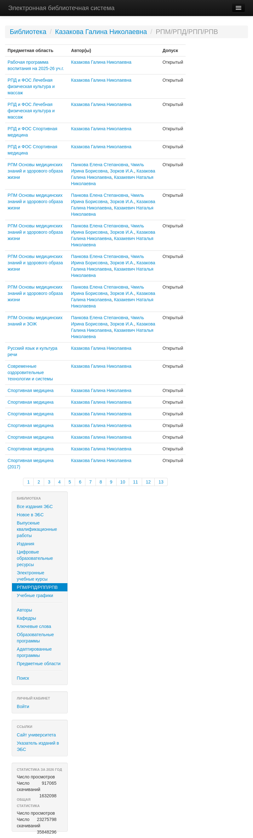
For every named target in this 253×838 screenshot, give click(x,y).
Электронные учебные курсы (32, 576)
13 (161, 481)
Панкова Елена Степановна (99, 164)
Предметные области (38, 663)
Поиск (23, 678)
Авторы (24, 609)
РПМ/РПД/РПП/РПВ (37, 587)
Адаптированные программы (34, 652)
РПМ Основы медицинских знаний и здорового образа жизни (35, 171)
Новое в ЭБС (30, 514)
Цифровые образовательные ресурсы (35, 558)
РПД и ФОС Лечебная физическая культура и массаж (31, 86)
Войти (23, 706)
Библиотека (28, 32)
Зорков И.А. (122, 170)
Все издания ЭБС (35, 506)
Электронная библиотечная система (61, 7)
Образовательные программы (35, 637)
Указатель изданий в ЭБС (38, 746)
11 (135, 481)
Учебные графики (35, 595)
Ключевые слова (34, 626)
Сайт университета (36, 734)
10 (122, 481)
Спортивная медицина (31, 390)
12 (148, 481)
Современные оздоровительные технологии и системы (30, 372)
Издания (25, 543)
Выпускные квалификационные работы (37, 529)
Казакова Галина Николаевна (101, 32)
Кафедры (26, 618)
